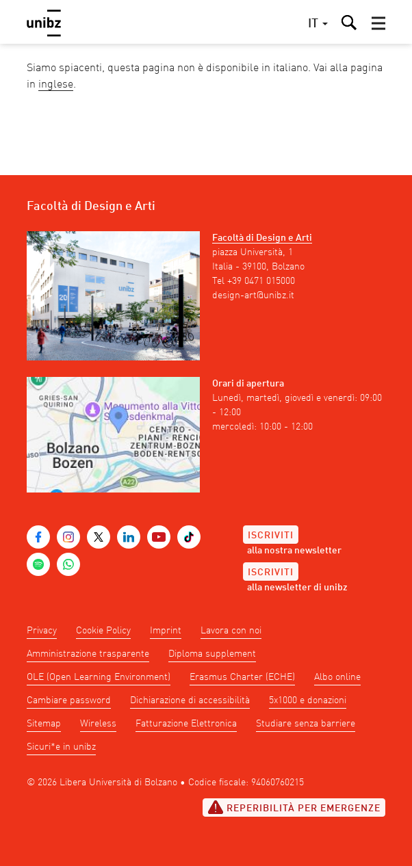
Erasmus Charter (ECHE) (242, 677)
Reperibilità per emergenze (294, 807)
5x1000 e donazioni (307, 700)
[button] (378, 23)
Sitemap (44, 724)
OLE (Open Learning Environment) (98, 677)
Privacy (42, 630)
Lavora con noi (231, 630)
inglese (55, 84)
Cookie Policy (103, 630)
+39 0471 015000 (261, 281)
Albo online (337, 677)
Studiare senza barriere (305, 724)
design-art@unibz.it (253, 295)
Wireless (98, 724)
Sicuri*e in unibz (61, 747)
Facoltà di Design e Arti (262, 238)
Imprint (165, 630)
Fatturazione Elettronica (186, 724)
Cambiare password (69, 700)
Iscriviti (271, 535)
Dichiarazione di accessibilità (190, 700)
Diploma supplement (212, 654)
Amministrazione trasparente (88, 654)
